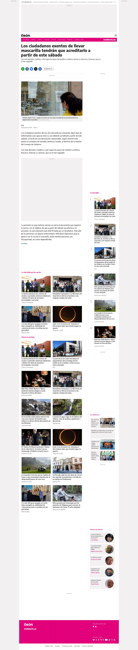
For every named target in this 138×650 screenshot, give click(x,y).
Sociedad (46, 39)
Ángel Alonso (95, 584)
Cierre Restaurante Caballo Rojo (80, 2)
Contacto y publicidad (87, 646)
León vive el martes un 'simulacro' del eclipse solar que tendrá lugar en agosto (67, 326)
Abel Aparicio (56, 423)
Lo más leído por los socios (31, 272)
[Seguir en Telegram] (101, 640)
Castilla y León (79, 39)
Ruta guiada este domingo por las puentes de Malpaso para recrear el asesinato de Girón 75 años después (66, 505)
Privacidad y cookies (67, 646)
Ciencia (53, 39)
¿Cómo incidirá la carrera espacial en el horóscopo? (97, 536)
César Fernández (26, 425)
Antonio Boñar (95, 572)
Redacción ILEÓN (58, 330)
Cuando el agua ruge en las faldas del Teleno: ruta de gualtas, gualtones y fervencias (67, 419)
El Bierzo (70, 39)
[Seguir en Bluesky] (93, 640)
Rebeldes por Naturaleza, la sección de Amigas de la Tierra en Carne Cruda (102, 431)
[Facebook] (27, 69)
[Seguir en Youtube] (106, 640)
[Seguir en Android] (93, 626)
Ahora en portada (28, 337)
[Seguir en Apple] (96, 626)
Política (33, 39)
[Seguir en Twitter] (96, 640)
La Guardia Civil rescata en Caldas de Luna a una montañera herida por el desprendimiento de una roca (36, 477)
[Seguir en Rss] (114, 640)
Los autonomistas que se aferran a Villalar (96, 547)
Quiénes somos (49, 646)
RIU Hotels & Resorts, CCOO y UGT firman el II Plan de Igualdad (95, 423)
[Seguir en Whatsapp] (112, 640)
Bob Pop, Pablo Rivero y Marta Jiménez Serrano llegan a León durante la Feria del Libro (33, 391)
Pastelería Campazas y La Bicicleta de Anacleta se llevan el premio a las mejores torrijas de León (67, 296)
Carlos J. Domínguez (27, 302)
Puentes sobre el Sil (53, 2)
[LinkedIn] (40, 69)
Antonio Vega (25, 332)
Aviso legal (77, 646)
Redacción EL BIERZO (59, 509)
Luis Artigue (94, 540)
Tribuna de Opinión (96, 529)
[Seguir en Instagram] (103, 640)
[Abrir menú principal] (116, 35)
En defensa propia (96, 557)
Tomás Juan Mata (96, 559)
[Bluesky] (31, 69)
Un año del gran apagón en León (65, 2)
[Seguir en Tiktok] (109, 640)
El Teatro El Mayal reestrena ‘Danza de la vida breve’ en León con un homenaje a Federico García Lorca (35, 449)
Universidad (61, 39)
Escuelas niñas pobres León (93, 2)
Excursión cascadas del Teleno (106, 2)
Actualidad (26, 39)
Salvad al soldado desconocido (96, 581)
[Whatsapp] (23, 69)
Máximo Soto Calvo (96, 551)
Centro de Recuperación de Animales (40, 2)
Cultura (39, 39)
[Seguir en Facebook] (98, 640)
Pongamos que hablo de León (95, 569)
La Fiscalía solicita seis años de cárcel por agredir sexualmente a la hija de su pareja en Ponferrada (67, 477)
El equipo (57, 646)
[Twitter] (35, 69)
